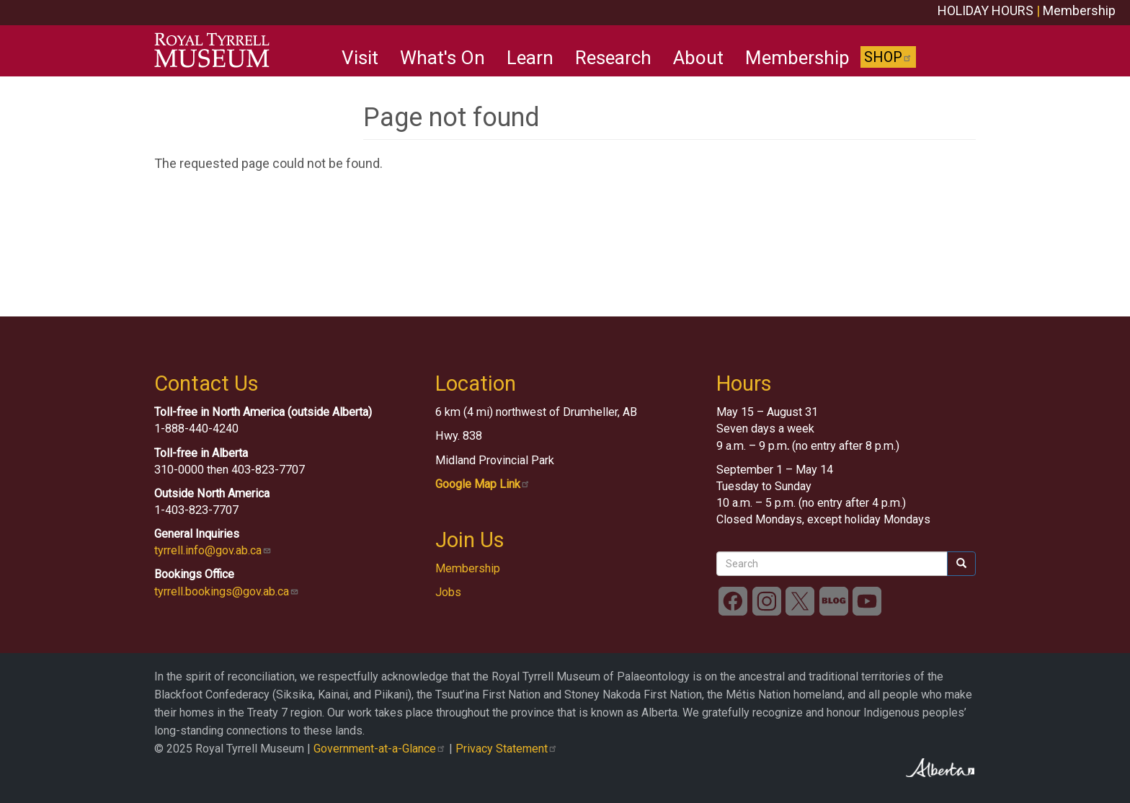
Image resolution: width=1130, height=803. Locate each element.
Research (613, 57)
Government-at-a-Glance (379, 748)
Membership (1079, 10)
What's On (442, 57)
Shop (888, 57)
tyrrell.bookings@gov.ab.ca (226, 591)
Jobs (448, 592)
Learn (530, 57)
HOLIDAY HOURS (985, 10)
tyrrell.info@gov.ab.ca (213, 550)
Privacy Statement (506, 748)
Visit (360, 57)
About (698, 57)
